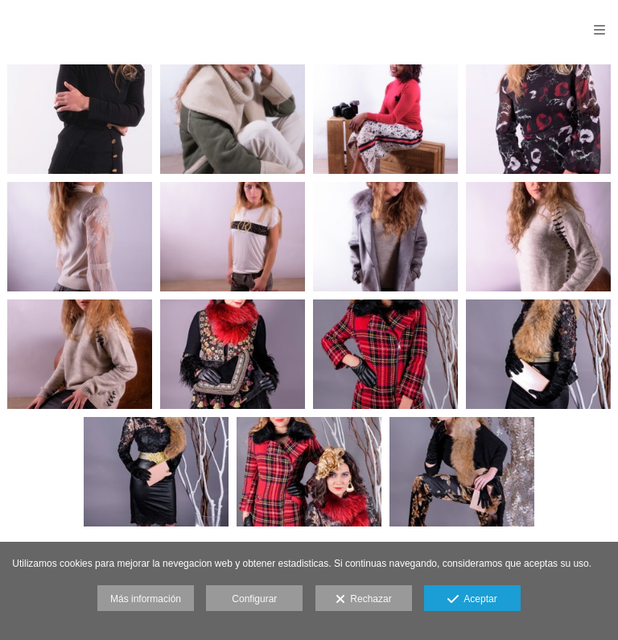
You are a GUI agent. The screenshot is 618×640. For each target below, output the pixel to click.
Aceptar (471, 599)
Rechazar (364, 599)
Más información (145, 599)
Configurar (254, 599)
